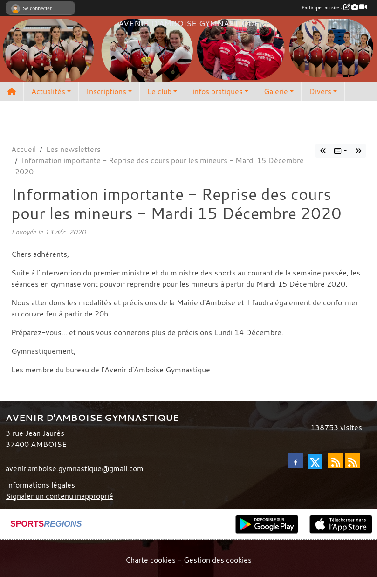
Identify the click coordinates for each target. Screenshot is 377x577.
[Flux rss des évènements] (352, 460)
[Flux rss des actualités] (335, 460)
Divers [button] (320, 91)
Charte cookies (150, 560)
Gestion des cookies (218, 560)
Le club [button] (159, 91)
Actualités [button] (48, 91)
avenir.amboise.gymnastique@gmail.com (75, 468)
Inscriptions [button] (106, 91)
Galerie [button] (276, 91)
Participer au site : (334, 7)
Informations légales (40, 485)
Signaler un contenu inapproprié (59, 496)
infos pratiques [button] (217, 91)
